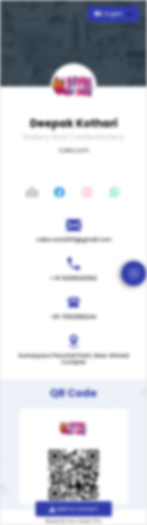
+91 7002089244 (73, 317)
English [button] (109, 14)
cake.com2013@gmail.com (73, 239)
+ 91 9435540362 (73, 278)
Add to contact (73, 509)
